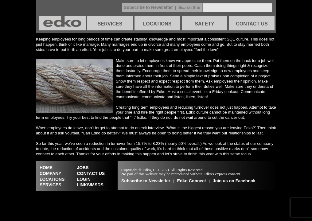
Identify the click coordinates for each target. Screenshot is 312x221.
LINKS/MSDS (90, 184)
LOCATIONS (157, 23)
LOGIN (83, 179)
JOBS (82, 167)
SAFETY (204, 23)
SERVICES (110, 23)
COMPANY (50, 173)
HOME (46, 167)
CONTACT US (252, 23)
